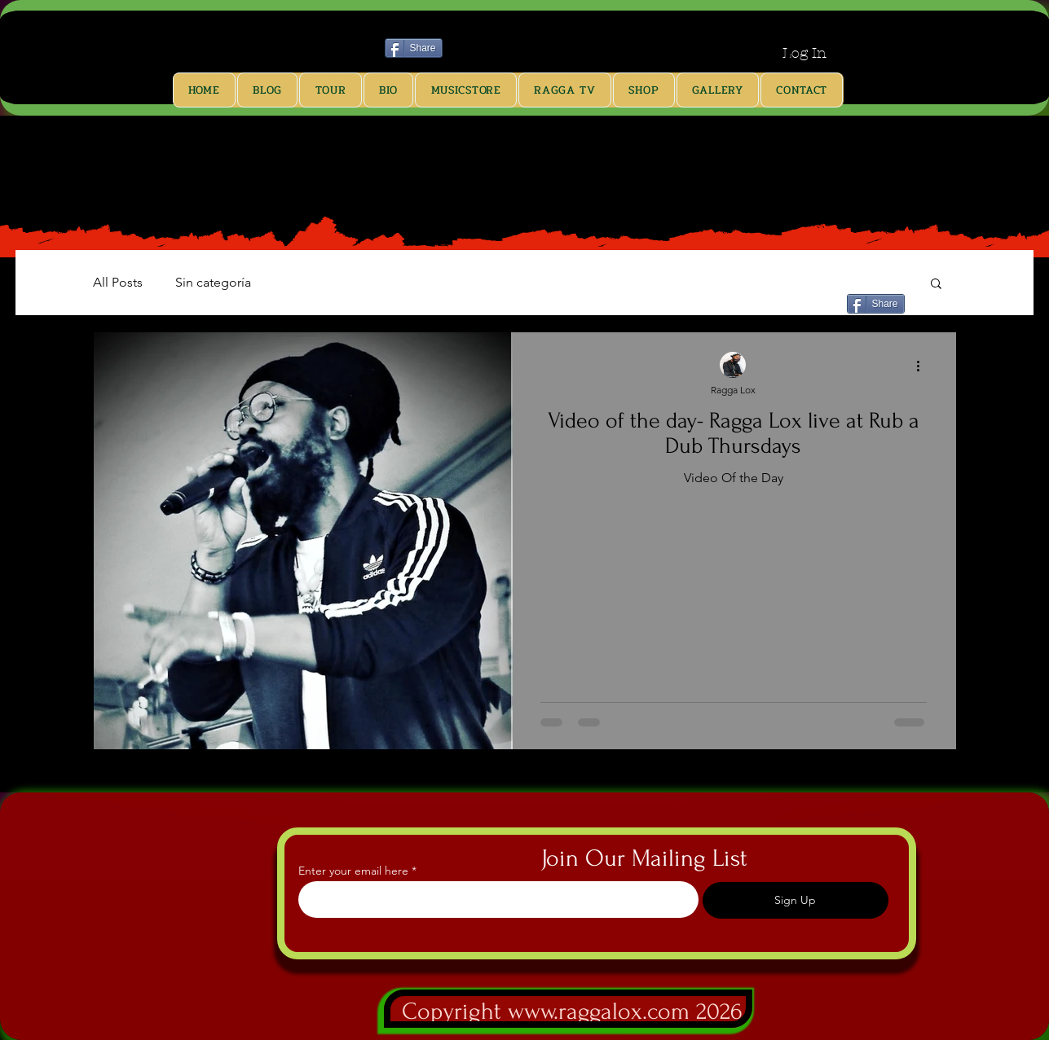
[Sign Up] (795, 900)
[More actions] (924, 365)
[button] (936, 284)
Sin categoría (213, 282)
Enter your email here (353, 870)
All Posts (118, 282)
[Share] (414, 48)
